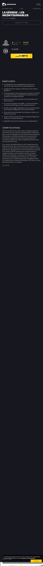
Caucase (12, 18)
